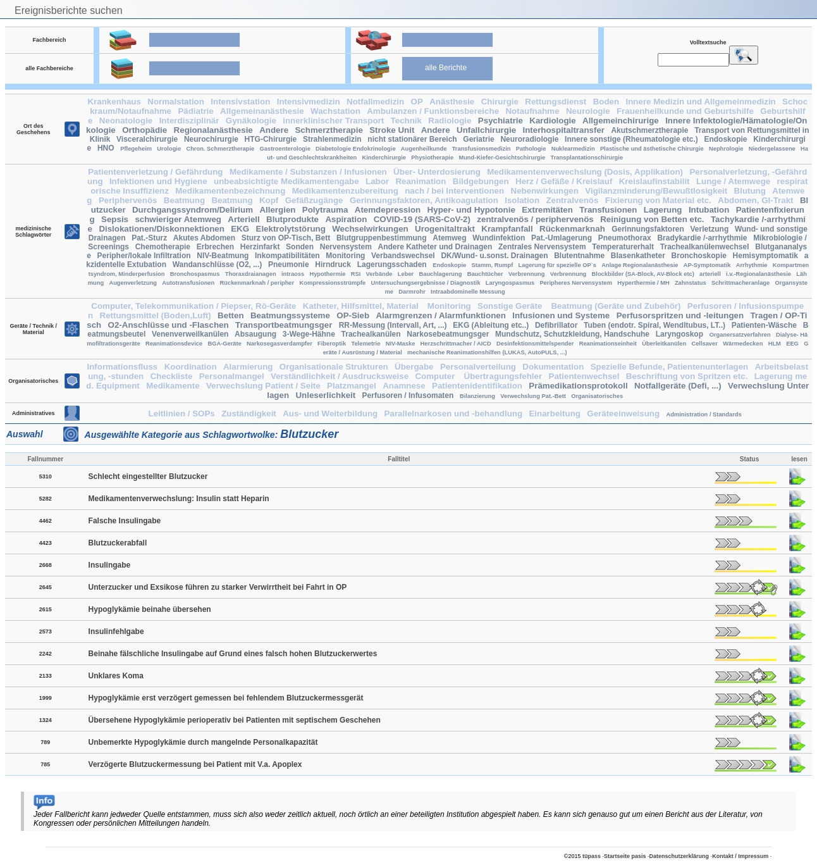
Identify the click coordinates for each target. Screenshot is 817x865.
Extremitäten (547, 210)
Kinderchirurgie (384, 157)
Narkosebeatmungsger (448, 334)
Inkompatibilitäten (287, 255)
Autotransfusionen (188, 283)
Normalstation (175, 101)
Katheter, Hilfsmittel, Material (362, 306)
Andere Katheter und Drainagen (435, 246)
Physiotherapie (432, 157)
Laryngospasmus (510, 283)
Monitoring (345, 255)
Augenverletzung (133, 283)
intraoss (292, 274)
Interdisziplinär (189, 120)
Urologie (169, 149)
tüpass (591, 856)
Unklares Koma (116, 675)
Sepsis (114, 219)
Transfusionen (608, 210)
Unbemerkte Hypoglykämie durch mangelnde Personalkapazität (203, 742)
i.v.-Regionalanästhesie (758, 274)
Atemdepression (388, 210)
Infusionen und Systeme (561, 315)
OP (417, 101)
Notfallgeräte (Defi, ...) (678, 385)
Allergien (277, 210)
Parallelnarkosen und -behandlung (453, 413)
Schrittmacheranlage (740, 283)
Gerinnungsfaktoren (647, 229)
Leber (406, 274)
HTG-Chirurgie (271, 139)
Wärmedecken (743, 343)
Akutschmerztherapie (649, 130)
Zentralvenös (572, 200)
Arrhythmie (752, 265)
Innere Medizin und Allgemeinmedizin (701, 101)
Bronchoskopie (699, 255)
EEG (792, 343)
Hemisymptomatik (765, 255)
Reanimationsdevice (173, 343)
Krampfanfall (506, 228)
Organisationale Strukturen (334, 366)
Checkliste (171, 376)
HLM (774, 343)
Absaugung (255, 334)
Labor (377, 181)
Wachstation (335, 111)
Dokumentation (553, 366)
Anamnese (404, 385)
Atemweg (449, 237)
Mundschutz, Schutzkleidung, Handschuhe (572, 334)
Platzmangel (351, 385)
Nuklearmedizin (573, 149)
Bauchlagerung (440, 274)
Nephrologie (726, 149)
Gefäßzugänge (314, 200)
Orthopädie (144, 130)
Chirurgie (500, 101)
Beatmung (184, 200)
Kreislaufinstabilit (654, 181)
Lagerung (663, 210)
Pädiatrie (195, 111)
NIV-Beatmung (223, 255)
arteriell (710, 274)
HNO (105, 148)
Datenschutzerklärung (679, 856)
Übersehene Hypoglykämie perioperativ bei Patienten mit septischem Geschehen (235, 720)
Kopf (268, 200)
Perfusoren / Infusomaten (408, 395)
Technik (406, 120)
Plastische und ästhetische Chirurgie (652, 149)
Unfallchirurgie (486, 130)
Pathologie (531, 149)
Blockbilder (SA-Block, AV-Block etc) (643, 274)
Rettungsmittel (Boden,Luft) (155, 315)
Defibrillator (556, 325)
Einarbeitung (554, 413)
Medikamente (172, 385)
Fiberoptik (331, 343)
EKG (240, 228)
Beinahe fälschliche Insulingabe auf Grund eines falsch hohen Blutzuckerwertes (233, 653)
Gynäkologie (251, 120)
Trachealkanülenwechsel (704, 246)
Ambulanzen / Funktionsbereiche (433, 111)
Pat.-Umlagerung (561, 237)
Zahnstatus (690, 283)
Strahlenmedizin (332, 139)
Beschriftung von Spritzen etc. (687, 376)
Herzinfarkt (260, 246)
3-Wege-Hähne (309, 334)
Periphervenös (128, 200)
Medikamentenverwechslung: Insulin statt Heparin (179, 498)
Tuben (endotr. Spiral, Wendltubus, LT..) (654, 325)
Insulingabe (110, 565)
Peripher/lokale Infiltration (144, 255)
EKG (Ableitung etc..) (491, 325)
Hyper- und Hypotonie (471, 210)
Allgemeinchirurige (620, 120)
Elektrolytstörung (291, 228)
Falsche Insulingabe (125, 520)
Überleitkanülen (664, 343)
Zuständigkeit (248, 413)
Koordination (190, 366)
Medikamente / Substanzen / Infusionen (308, 172)
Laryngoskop (679, 334)
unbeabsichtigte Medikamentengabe (286, 181)
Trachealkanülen (371, 334)
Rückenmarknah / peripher (257, 283)
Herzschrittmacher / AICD (456, 343)
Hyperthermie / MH (643, 283)
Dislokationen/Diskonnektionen (161, 228)
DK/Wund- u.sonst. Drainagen (494, 255)
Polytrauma (325, 210)
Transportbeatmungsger (283, 325)
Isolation (522, 200)
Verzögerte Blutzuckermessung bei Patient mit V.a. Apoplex (195, 764)
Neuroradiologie (529, 139)
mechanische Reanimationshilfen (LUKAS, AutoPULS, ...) (487, 352)
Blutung (750, 191)
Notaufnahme (532, 111)
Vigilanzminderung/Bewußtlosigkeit (656, 191)
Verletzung (710, 229)
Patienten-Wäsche (764, 325)
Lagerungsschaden (392, 264)
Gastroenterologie (285, 149)
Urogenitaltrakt (445, 228)
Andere (273, 130)
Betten (230, 315)
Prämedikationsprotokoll (578, 385)
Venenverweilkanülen (190, 334)
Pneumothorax (624, 237)
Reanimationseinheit (608, 343)
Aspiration (346, 219)
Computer (436, 376)
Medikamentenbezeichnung (230, 191)
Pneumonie (288, 264)
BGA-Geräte (224, 343)
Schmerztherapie (328, 130)
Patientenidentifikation (477, 385)
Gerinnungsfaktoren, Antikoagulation (424, 200)
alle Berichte (446, 67)
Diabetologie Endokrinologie (355, 149)
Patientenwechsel (584, 376)
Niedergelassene (772, 149)
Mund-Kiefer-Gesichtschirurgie (501, 157)
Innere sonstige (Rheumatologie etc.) (631, 139)
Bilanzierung (477, 396)
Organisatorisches (597, 396)
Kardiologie (552, 120)
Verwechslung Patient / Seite (263, 385)
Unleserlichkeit (325, 395)
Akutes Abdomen (204, 237)
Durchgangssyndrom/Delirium (192, 210)
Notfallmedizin (375, 101)
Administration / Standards (703, 414)
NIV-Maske (400, 343)
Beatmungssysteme (290, 315)
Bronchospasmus (195, 274)
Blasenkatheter (638, 255)
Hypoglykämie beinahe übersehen (150, 609)
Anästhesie (451, 101)
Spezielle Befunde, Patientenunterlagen (670, 366)
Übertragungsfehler (503, 376)
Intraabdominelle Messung (468, 292)
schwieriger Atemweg (178, 219)
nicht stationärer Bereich (412, 139)
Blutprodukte (292, 219)
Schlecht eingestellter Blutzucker (148, 476)
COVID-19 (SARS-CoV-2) (422, 219)
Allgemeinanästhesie (262, 111)
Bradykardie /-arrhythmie (702, 237)
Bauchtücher (485, 274)
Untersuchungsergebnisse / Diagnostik (425, 283)
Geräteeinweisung (623, 413)
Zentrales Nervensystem (542, 246)
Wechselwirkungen (370, 228)
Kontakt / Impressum (740, 856)
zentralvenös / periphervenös (535, 219)
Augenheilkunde (424, 149)
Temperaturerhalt (623, 246)
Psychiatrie (500, 120)
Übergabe (414, 366)
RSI (356, 274)
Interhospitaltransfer (563, 130)
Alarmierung (248, 366)
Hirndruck (333, 264)
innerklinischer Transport (333, 120)
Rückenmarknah (572, 228)
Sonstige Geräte (510, 306)
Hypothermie (327, 274)
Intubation (709, 210)
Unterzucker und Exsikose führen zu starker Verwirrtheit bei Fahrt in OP (218, 587)
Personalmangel (231, 376)
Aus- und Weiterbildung (330, 413)
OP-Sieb (352, 315)
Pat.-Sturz (149, 237)
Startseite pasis (625, 856)
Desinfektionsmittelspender (535, 343)
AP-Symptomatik (707, 265)
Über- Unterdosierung (437, 172)
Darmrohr (412, 292)
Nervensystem (346, 246)
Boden (606, 101)
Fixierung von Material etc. (658, 200)
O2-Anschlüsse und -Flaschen (168, 325)
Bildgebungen (481, 181)
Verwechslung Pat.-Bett (533, 396)
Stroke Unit (391, 130)
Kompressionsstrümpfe (332, 283)
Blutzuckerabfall (118, 542)
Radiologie (449, 120)
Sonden (300, 246)
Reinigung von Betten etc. (652, 219)
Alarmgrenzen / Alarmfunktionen (440, 315)
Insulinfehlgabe (116, 631)
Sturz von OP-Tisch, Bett (286, 237)
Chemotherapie (162, 246)
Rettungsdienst (555, 101)
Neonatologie (125, 120)
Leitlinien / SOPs (182, 413)
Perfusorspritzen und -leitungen (680, 315)
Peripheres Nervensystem (575, 283)
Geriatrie (478, 139)
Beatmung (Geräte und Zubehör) (615, 306)
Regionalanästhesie (213, 130)
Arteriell (243, 219)
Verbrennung (526, 274)
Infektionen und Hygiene (158, 181)
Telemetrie (365, 343)
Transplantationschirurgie (587, 157)
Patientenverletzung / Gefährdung (155, 172)
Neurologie (588, 111)
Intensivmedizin (308, 101)
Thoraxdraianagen (250, 274)
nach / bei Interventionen (454, 191)
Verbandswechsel (403, 255)
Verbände (379, 274)
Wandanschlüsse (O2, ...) (217, 264)
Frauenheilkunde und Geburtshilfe (685, 111)
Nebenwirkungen (545, 191)
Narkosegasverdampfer (279, 343)
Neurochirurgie (211, 139)
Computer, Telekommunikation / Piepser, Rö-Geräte (193, 306)
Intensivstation (240, 101)
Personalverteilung (478, 366)
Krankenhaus (113, 101)
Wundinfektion (498, 237)
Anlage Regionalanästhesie (639, 265)
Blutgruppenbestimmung (381, 237)
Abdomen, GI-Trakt (755, 200)
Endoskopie (725, 139)
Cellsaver (704, 343)
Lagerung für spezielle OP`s (557, 265)
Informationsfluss (122, 366)
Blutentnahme (579, 255)
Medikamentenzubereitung (345, 191)
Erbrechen (215, 246)
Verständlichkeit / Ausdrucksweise (339, 376)
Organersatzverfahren (740, 335)
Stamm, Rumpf (492, 265)
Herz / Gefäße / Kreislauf (563, 181)
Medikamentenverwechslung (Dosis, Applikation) (585, 172)
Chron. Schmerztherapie (220, 149)
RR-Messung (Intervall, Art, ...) (393, 325)
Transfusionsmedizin (481, 149)
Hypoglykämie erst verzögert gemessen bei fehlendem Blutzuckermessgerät (226, 698)
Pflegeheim (136, 149)
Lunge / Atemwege (733, 181)
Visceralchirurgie (147, 139)
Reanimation (420, 181)
